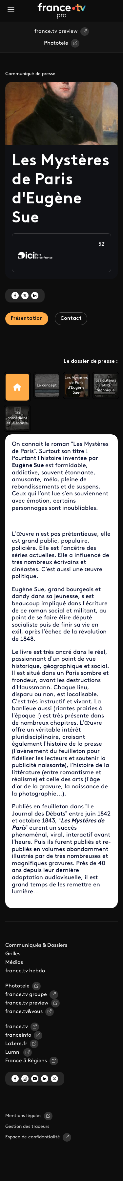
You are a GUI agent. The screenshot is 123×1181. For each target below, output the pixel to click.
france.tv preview (56, 31)
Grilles (12, 954)
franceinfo (18, 1035)
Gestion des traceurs (27, 1126)
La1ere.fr (16, 1043)
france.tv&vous (24, 1011)
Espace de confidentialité (32, 1137)
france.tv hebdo (25, 971)
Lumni (13, 1052)
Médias (14, 962)
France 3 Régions (26, 1061)
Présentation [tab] (27, 318)
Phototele (56, 43)
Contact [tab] (71, 318)
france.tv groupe (26, 994)
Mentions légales (23, 1115)
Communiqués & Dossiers (36, 945)
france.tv (16, 1026)
